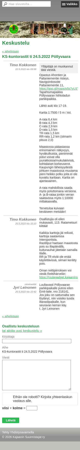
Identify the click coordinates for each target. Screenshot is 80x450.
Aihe (5, 347)
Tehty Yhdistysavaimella (18, 432)
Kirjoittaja (8, 336)
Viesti (5, 357)
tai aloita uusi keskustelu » (22, 331)
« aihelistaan (10, 51)
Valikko (71, 4)
